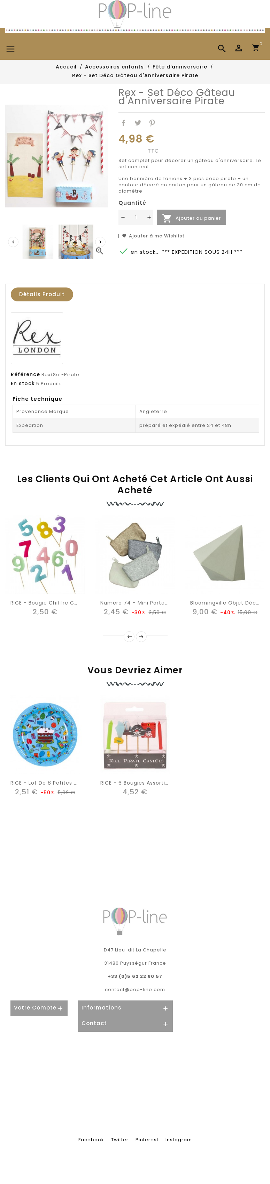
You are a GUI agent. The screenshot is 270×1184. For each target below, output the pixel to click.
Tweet (138, 123)
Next (141, 636)
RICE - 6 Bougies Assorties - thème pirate (157, 782)
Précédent (129, 636)
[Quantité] (135, 217)
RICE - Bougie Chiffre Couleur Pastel (60, 602)
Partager (123, 123)
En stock (23, 383)
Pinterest (152, 123)
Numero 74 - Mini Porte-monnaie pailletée (158, 602)
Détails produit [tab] (42, 294)
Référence (25, 374)
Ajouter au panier (191, 218)
